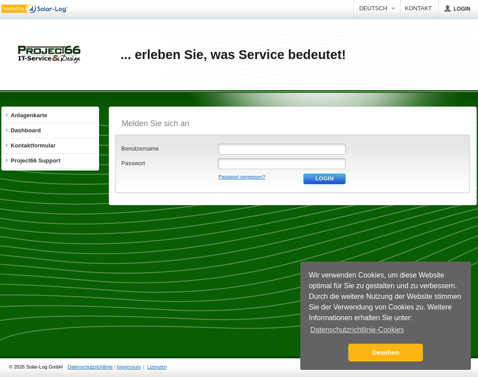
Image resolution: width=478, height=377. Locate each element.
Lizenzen (157, 366)
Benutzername (140, 148)
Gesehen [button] (385, 352)
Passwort (133, 163)
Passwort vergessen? (242, 176)
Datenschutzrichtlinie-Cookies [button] (357, 329)
